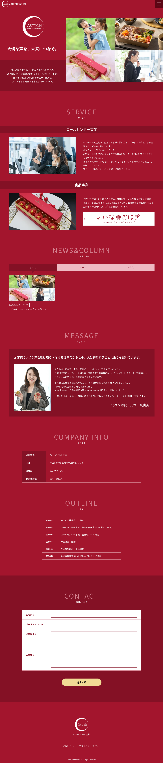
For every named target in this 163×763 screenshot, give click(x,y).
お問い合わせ (69, 746)
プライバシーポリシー (89, 746)
